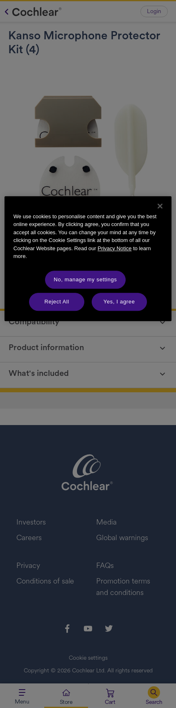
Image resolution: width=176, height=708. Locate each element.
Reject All (56, 302)
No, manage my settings (85, 279)
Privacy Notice (114, 248)
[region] (88, 258)
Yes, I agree (119, 302)
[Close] (160, 206)
